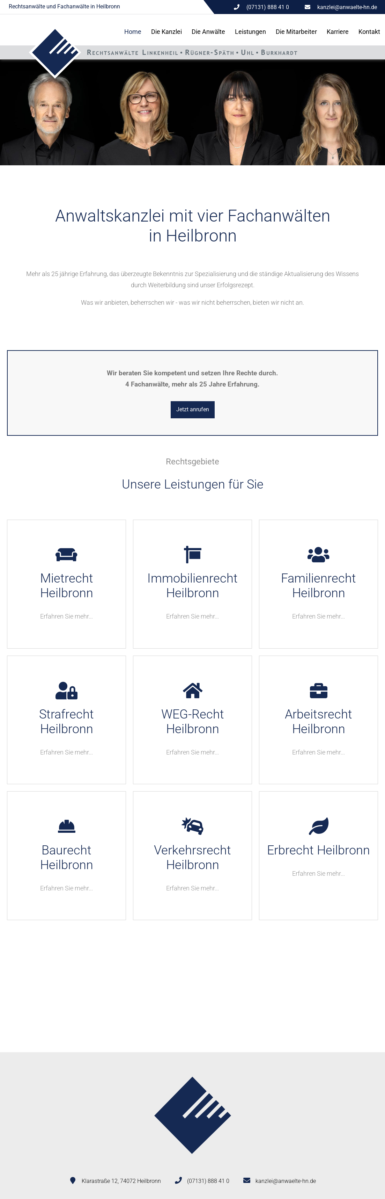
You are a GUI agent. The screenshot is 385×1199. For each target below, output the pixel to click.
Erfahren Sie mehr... (66, 616)
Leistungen (250, 31)
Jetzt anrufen (192, 409)
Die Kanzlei (166, 31)
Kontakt (369, 31)
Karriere (338, 31)
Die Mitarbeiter (296, 31)
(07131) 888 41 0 (208, 1181)
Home (132, 31)
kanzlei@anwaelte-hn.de (347, 7)
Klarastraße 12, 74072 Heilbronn (121, 1181)
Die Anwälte (208, 31)
